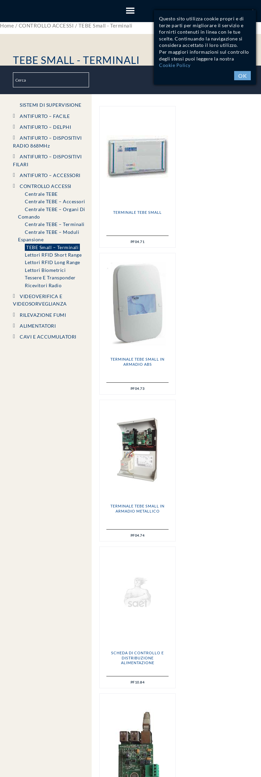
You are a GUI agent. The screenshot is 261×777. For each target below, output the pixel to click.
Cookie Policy (175, 65)
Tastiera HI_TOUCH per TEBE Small (215, 508)
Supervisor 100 (137, 506)
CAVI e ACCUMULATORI (48, 337)
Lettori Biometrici (45, 270)
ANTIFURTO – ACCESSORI (50, 175)
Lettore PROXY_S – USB (136, 653)
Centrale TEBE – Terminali (55, 224)
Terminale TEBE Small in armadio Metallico (136, 361)
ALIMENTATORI (38, 326)
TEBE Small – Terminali (52, 247)
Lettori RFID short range (53, 255)
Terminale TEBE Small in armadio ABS (215, 214)
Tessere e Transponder (50, 277)
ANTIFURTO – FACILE (45, 116)
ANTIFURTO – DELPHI (45, 127)
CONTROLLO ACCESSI (46, 25)
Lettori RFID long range (52, 262)
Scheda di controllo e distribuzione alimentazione (215, 364)
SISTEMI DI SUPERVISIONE (51, 105)
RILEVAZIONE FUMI (43, 315)
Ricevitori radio (43, 285)
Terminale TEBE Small (136, 212)
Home (7, 25)
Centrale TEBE (41, 194)
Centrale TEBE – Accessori (55, 201)
